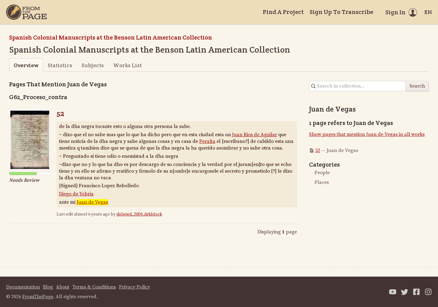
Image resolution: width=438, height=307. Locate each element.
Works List (127, 65)
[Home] (26, 12)
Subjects (93, 65)
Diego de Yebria (76, 194)
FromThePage (37, 297)
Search (417, 86)
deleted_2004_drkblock (139, 214)
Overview (26, 65)
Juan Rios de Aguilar (254, 135)
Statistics (60, 65)
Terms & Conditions (94, 287)
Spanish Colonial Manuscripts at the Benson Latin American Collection (110, 37)
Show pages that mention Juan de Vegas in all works (367, 134)
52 (60, 113)
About (62, 287)
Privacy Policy (134, 287)
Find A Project (283, 12)
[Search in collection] (357, 86)
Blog (48, 287)
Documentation (23, 287)
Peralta (207, 141)
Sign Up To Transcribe (341, 12)
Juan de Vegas (92, 202)
